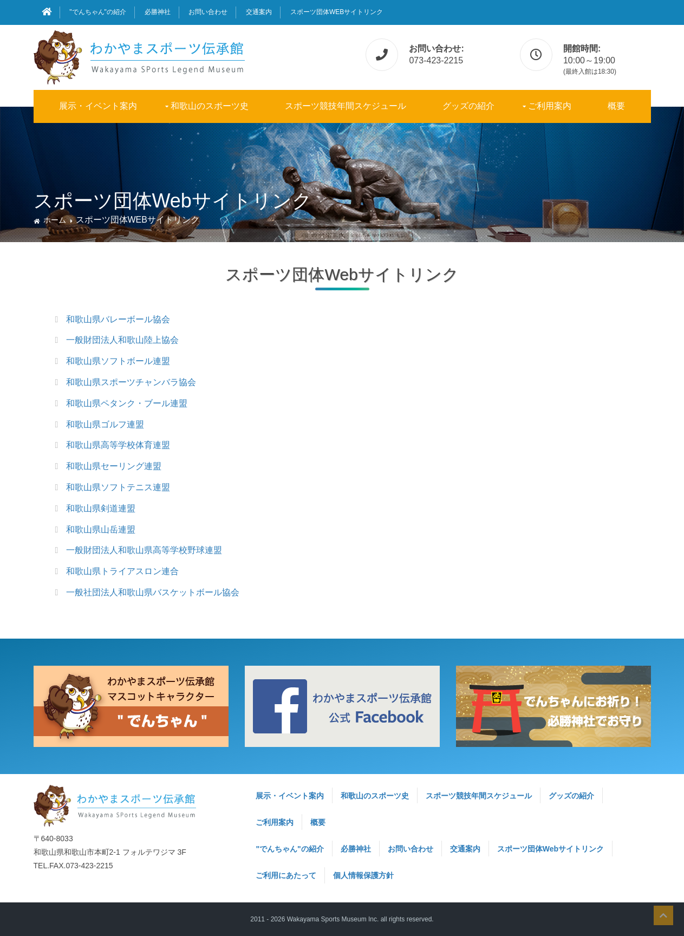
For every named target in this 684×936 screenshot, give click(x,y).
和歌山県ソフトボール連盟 (118, 361)
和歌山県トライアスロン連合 (122, 571)
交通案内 (259, 12)
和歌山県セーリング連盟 (113, 466)
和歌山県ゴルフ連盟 (105, 424)
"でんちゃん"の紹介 (97, 12)
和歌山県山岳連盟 (100, 529)
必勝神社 (158, 12)
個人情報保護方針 (363, 875)
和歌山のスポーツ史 (210, 105)
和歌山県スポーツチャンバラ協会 (131, 382)
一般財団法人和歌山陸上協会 (122, 339)
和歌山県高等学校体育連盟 (118, 445)
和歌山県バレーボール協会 (118, 319)
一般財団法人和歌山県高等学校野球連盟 (144, 550)
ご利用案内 (549, 105)
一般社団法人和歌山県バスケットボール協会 (152, 592)
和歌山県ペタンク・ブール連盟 (126, 403)
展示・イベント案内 (98, 105)
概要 (616, 105)
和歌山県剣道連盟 (100, 508)
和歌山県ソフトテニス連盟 (118, 487)
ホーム (54, 220)
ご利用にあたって (286, 875)
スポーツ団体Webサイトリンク (336, 12)
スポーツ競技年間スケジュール (345, 105)
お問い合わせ (207, 12)
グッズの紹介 (468, 105)
